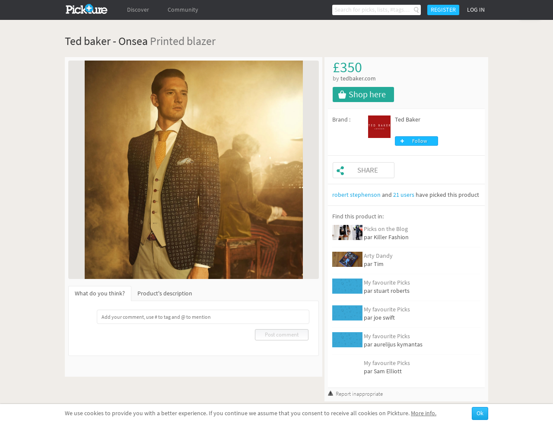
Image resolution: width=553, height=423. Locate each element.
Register (443, 10)
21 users (403, 195)
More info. (423, 413)
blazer (201, 40)
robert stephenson (356, 195)
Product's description (164, 293)
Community (183, 10)
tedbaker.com (358, 78)
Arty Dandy (378, 256)
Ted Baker (407, 119)
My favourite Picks (387, 283)
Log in (476, 10)
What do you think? (100, 293)
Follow (419, 141)
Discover (138, 10)
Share (367, 170)
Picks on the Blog (386, 229)
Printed (167, 40)
